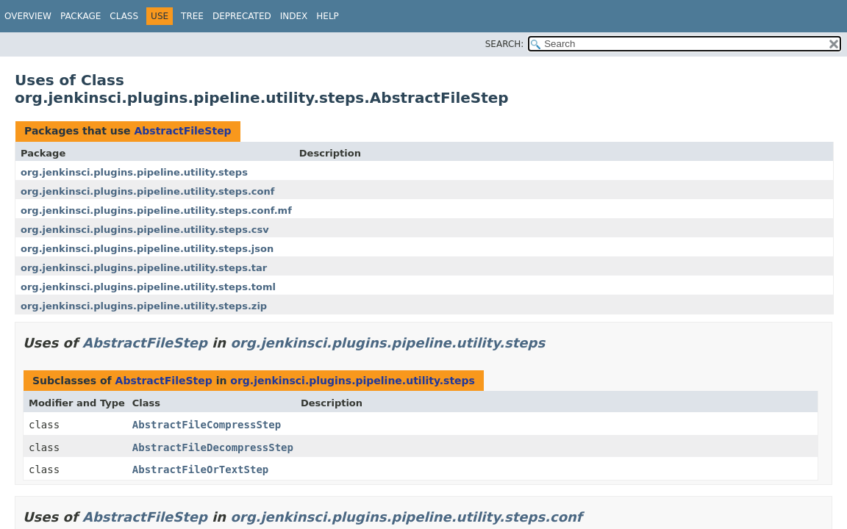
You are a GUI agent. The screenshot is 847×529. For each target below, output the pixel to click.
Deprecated (241, 16)
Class (124, 16)
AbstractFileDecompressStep (212, 447)
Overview (27, 16)
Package (80, 16)
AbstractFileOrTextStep (200, 469)
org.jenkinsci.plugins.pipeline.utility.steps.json (147, 248)
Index (294, 16)
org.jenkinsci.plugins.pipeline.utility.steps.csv (145, 229)
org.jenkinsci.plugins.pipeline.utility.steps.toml (148, 286)
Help (327, 16)
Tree (192, 16)
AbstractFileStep (182, 131)
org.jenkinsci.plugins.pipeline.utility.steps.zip (144, 306)
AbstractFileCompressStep (206, 425)
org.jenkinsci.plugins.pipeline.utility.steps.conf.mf (156, 210)
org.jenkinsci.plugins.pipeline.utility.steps (134, 172)
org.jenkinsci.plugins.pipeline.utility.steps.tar (144, 267)
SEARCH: (504, 44)
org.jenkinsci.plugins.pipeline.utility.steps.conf (147, 191)
